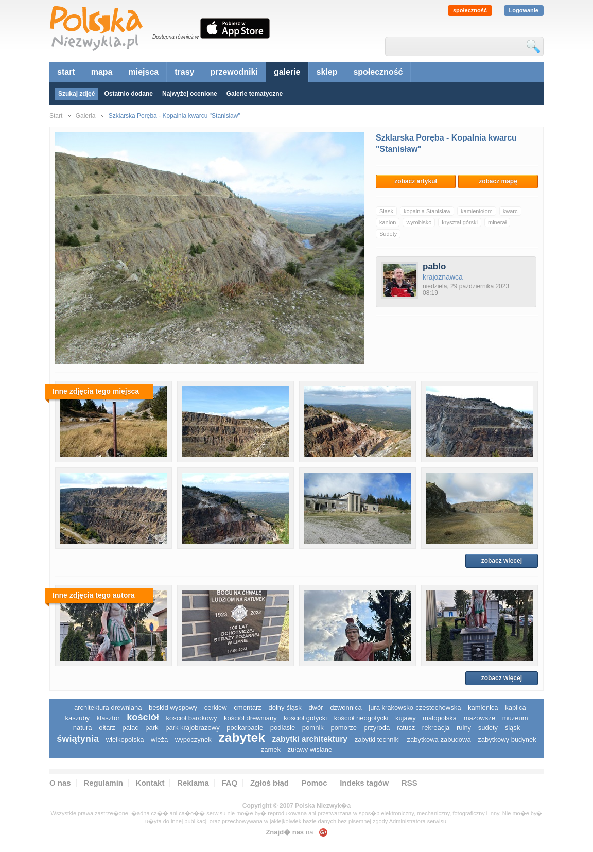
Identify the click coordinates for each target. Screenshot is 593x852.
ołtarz (107, 728)
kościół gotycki (305, 718)
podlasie (282, 728)
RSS (409, 783)
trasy (184, 71)
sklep (327, 71)
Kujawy (405, 718)
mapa (102, 71)
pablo (434, 266)
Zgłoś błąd (269, 783)
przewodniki (233, 71)
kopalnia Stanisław (427, 211)
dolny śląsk (284, 707)
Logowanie (523, 10)
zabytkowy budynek (507, 739)
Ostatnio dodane (128, 93)
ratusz (406, 728)
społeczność (470, 10)
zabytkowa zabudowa (438, 739)
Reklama (193, 783)
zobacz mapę (498, 181)
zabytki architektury (309, 739)
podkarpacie (244, 728)
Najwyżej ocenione (189, 93)
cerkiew (215, 707)
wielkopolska (125, 739)
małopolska (440, 718)
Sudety (388, 234)
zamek (271, 749)
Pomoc (314, 783)
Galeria (86, 116)
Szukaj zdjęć (76, 93)
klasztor (108, 718)
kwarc (510, 211)
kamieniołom (477, 211)
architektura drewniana (108, 707)
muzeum (515, 718)
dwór (315, 707)
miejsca (143, 71)
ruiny (464, 728)
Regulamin (103, 783)
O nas (60, 783)
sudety (488, 728)
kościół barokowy (191, 718)
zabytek (241, 737)
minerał (497, 222)
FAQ (229, 783)
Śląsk (386, 211)
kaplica (515, 707)
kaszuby (77, 718)
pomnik (313, 728)
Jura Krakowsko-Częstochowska (415, 707)
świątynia (78, 739)
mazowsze (479, 718)
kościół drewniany (250, 718)
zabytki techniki (377, 739)
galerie (287, 71)
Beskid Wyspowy (173, 707)
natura (82, 728)
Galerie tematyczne (254, 93)
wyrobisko (418, 222)
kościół (143, 717)
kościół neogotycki (361, 718)
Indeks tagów (364, 783)
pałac (130, 728)
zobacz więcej (501, 560)
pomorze (343, 728)
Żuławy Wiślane (310, 749)
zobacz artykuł (415, 181)
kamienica (483, 707)
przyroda (377, 728)
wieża (159, 739)
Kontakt (150, 783)
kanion (387, 222)
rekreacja (435, 728)
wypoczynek (193, 739)
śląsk (512, 728)
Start (55, 116)
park (151, 728)
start (66, 71)
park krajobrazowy (192, 728)
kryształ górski (460, 222)
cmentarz (247, 707)
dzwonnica (345, 707)
